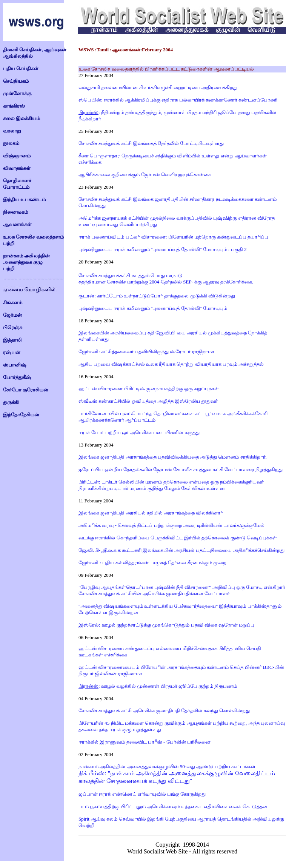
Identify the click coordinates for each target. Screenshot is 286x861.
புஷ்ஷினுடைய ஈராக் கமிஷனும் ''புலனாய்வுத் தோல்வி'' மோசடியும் (152, 308)
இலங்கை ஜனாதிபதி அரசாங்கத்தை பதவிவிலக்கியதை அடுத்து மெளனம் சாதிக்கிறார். (172, 457)
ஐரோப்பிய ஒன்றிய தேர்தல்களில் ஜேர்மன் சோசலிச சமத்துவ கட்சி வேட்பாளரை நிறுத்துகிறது (180, 469)
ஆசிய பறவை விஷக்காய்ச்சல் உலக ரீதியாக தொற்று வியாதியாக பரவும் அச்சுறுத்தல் (171, 364)
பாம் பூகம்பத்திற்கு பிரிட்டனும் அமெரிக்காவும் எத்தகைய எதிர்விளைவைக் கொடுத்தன (173, 806)
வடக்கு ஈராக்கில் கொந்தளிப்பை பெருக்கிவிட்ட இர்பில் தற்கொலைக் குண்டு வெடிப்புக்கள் (177, 538)
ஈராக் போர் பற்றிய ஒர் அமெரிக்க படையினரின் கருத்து (139, 432)
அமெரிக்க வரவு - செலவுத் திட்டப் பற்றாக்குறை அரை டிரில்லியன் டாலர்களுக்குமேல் (171, 525)
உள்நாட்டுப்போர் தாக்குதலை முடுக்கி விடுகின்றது (179, 296)
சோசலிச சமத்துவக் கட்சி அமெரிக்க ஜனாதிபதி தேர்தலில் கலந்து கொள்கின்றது (164, 710)
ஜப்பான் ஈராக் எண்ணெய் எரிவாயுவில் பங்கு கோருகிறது (142, 794)
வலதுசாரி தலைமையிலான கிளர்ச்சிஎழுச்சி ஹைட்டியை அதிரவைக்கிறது (157, 87)
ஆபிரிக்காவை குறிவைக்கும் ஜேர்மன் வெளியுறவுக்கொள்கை (144, 174)
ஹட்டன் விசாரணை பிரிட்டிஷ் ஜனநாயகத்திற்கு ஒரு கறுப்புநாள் (148, 388)
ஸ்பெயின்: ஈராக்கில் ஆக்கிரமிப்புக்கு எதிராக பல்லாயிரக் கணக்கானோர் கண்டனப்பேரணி (177, 100)
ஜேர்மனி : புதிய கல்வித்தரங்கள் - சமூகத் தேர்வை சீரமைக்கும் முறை (152, 562)
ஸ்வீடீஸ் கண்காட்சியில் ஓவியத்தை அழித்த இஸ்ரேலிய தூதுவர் (148, 401)
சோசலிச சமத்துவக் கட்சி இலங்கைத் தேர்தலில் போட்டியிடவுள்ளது (151, 143)
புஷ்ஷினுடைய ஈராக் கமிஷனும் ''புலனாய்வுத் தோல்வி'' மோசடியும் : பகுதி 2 (162, 249)
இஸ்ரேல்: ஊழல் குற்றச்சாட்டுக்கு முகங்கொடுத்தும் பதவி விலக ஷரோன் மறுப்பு (166, 625)
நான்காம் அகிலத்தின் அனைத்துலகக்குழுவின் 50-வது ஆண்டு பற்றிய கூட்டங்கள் (166, 766)
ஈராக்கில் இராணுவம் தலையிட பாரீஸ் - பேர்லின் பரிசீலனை (144, 742)
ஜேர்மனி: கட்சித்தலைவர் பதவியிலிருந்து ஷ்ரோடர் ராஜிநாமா (146, 351)
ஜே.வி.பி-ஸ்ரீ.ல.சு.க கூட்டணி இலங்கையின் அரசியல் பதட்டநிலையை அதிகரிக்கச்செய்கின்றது (181, 550)
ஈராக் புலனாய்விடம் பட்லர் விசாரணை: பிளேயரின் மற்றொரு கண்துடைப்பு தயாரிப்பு (173, 237)
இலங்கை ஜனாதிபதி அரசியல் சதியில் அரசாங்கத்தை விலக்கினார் (150, 513)
